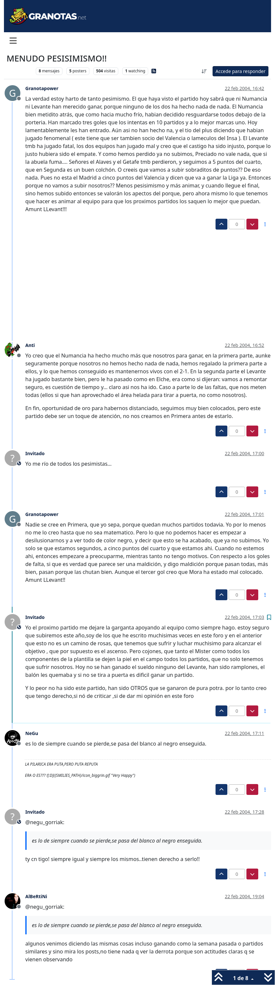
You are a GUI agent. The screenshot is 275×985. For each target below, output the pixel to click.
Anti (30, 345)
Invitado (35, 453)
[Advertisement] (134, 279)
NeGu (31, 733)
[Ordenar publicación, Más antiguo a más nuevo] (204, 71)
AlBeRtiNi (36, 896)
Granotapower (41, 88)
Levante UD (19, 71)
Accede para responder (240, 71)
